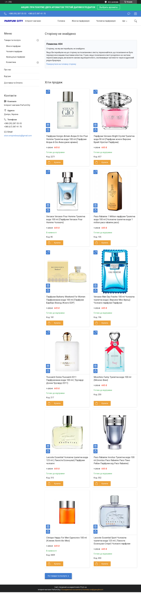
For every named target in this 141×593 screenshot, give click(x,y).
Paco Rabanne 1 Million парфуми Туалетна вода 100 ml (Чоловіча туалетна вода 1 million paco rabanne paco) (114, 219)
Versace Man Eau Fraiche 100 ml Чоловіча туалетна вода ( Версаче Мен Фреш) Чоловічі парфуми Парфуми (114, 299)
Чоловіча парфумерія (106, 21)
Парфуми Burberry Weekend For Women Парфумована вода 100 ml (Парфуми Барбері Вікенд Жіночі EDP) (65, 299)
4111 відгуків (113, 2)
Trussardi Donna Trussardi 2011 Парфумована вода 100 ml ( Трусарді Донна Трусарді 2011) (64, 380)
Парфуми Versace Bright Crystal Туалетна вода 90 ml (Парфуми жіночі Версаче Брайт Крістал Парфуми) (114, 139)
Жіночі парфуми (13, 46)
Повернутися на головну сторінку (61, 64)
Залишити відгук (129, 14)
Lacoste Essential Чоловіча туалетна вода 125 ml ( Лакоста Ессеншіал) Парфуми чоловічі (67, 460)
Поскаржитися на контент (71, 590)
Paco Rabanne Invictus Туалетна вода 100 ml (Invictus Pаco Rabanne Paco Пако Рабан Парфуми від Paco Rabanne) (114, 460)
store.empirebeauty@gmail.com (18, 136)
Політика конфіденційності (92, 590)
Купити (57, 162)
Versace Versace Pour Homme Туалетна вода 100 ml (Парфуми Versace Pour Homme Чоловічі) (65, 219)
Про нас (7, 70)
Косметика (11, 62)
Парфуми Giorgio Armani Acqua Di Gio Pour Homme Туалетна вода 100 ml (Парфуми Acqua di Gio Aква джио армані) (67, 139)
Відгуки (7, 76)
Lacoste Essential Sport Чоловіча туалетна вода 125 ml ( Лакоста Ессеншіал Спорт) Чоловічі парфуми (112, 540)
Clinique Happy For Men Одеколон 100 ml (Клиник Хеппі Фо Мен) (66, 539)
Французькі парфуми (15, 57)
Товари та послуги (12, 40)
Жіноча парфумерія (80, 21)
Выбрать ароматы (108, 7)
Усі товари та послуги (57, 576)
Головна (61, 21)
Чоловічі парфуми (14, 51)
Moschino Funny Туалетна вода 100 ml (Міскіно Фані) (112, 378)
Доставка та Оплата (13, 83)
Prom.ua (83, 587)
